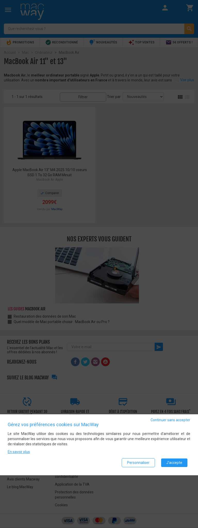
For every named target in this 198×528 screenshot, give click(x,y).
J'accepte (174, 463)
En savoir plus (19, 452)
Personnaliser (138, 463)
